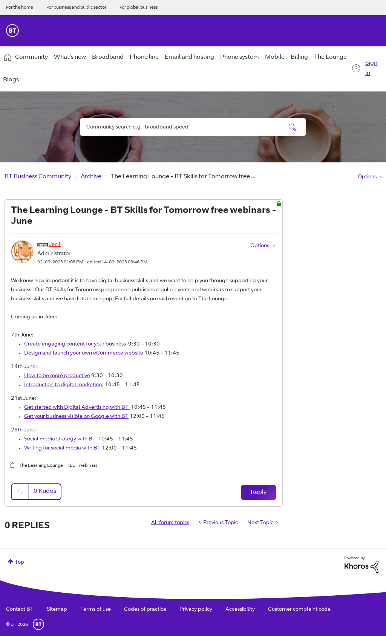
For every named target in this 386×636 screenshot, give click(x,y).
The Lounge (330, 57)
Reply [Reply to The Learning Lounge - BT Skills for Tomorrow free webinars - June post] (259, 492)
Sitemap (57, 609)
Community (31, 57)
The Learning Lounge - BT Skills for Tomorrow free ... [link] (183, 177)
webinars (88, 465)
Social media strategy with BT (60, 439)
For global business (138, 7)
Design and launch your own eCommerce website (83, 353)
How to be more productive (57, 376)
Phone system (239, 57)
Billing (299, 57)
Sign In (371, 68)
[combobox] (193, 127)
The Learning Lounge (41, 465)
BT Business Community (38, 177)
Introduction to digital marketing (63, 385)
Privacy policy (195, 609)
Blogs (11, 80)
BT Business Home (12, 30)
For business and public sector (76, 7)
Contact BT (20, 609)
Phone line (144, 57)
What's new (70, 57)
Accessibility (240, 609)
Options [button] (367, 177)
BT (38, 624)
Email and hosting (189, 57)
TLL (71, 465)
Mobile (275, 57)
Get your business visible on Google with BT (76, 416)
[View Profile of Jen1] (55, 245)
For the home (19, 7)
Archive (91, 177)
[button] (20, 491)
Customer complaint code (299, 609)
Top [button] (19, 562)
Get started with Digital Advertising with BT (76, 407)
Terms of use (95, 609)
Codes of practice (145, 609)
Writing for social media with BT (62, 448)
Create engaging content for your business (75, 344)
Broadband (108, 57)
